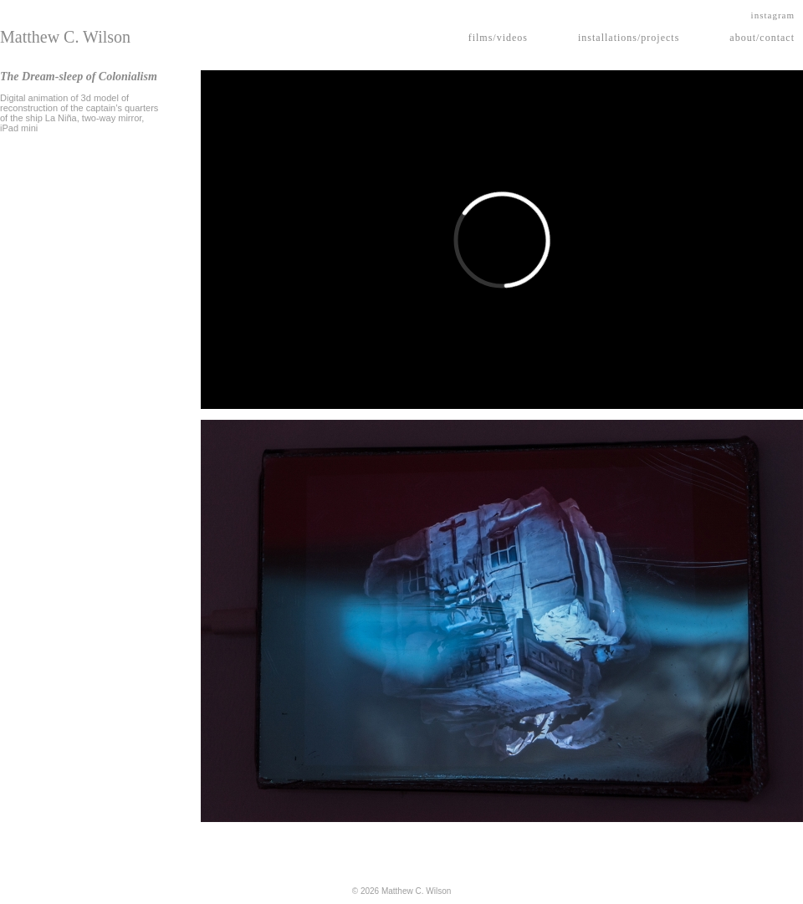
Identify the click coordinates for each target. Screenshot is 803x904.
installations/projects (628, 37)
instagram (773, 15)
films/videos (498, 37)
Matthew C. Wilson (65, 37)
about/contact (762, 37)
